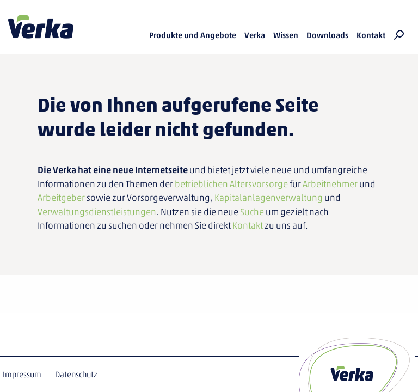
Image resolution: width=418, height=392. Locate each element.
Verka (40, 27)
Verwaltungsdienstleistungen (97, 211)
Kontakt (370, 35)
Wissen (285, 35)
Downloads (327, 35)
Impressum (22, 374)
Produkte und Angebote (192, 35)
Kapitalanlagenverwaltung (268, 197)
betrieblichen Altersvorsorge (231, 184)
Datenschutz (76, 374)
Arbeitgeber (61, 197)
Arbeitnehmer (330, 184)
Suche (252, 211)
